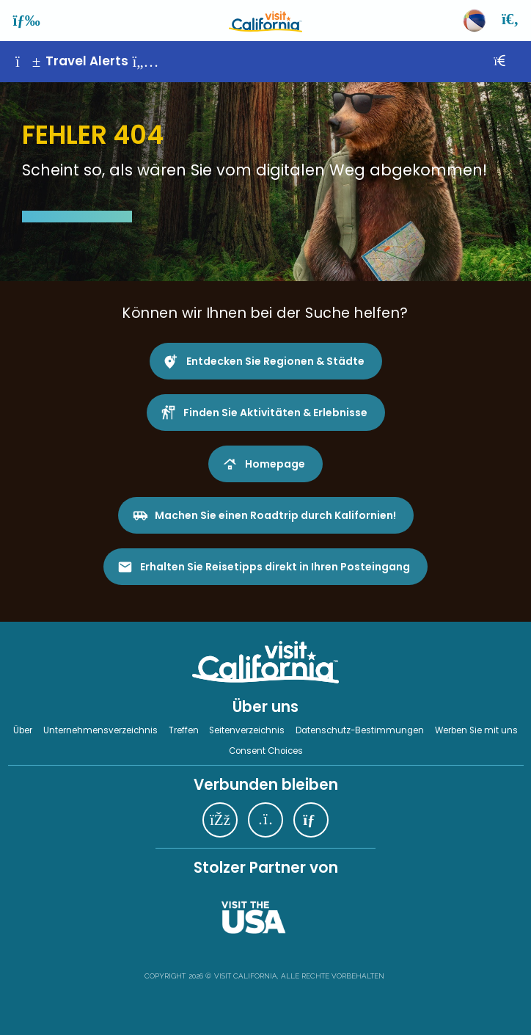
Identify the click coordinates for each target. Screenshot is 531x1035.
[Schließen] (510, 61)
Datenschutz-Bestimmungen (360, 730)
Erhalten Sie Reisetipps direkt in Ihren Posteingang (275, 566)
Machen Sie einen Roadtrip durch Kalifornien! (275, 515)
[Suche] (511, 20)
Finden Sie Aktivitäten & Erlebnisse (275, 412)
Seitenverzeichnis (247, 730)
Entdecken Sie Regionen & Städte (275, 361)
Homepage (275, 464)
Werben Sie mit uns (476, 730)
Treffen (184, 730)
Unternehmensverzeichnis (100, 730)
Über (22, 730)
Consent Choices (266, 751)
